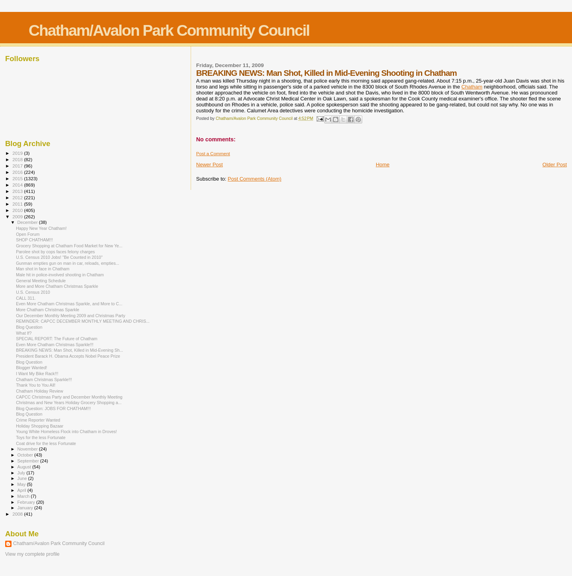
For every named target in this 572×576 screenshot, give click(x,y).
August (25, 466)
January (26, 507)
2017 (18, 165)
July (22, 472)
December (28, 222)
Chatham (472, 87)
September (29, 460)
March (24, 496)
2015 (18, 178)
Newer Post (209, 165)
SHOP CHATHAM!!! (34, 239)
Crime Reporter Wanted (38, 420)
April (22, 490)
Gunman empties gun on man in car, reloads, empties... (67, 263)
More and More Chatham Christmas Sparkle (57, 286)
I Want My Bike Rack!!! (37, 373)
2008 (18, 513)
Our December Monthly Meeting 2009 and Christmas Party (70, 315)
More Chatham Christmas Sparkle (47, 309)
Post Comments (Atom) (254, 179)
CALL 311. (26, 298)
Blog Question (29, 327)
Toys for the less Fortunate (41, 437)
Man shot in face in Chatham (43, 268)
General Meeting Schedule (41, 280)
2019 (18, 153)
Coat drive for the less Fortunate (46, 443)
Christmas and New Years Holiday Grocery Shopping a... (69, 402)
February (27, 502)
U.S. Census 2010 (33, 292)
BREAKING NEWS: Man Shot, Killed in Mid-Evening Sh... (69, 350)
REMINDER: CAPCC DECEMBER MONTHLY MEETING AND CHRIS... (82, 321)
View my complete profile (32, 554)
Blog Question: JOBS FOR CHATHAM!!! (53, 408)
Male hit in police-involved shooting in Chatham (60, 274)
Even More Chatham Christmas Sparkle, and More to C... (69, 303)
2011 (18, 203)
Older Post (555, 165)
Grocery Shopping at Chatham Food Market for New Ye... (69, 245)
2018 (18, 159)
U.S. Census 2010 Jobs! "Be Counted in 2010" (59, 257)
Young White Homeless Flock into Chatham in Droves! (66, 431)
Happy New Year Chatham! (41, 228)
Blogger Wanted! (31, 367)
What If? (23, 333)
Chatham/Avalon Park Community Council (169, 30)
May (22, 484)
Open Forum (27, 234)
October (26, 455)
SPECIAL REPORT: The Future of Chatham (56, 338)
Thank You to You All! (35, 385)
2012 (18, 197)
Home (383, 165)
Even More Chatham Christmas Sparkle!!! (54, 344)
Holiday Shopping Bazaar (39, 426)
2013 (18, 191)
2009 (18, 216)
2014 (18, 184)
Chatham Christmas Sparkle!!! (44, 379)
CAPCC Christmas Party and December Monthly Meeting (69, 397)
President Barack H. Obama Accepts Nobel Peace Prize (68, 356)
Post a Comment (213, 153)
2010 (18, 210)
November (28, 449)
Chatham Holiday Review (39, 391)
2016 (18, 172)
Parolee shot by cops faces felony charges (55, 251)
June (22, 478)
